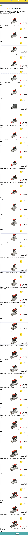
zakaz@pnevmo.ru (11, 8)
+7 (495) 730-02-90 (18, 8)
